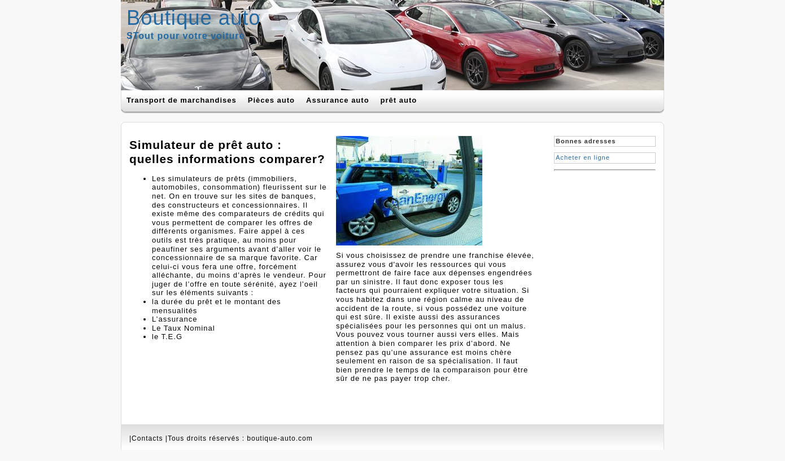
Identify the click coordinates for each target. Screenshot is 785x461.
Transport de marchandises (182, 100)
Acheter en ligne (583, 157)
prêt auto (399, 100)
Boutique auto (194, 17)
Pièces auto (271, 100)
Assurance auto (337, 100)
